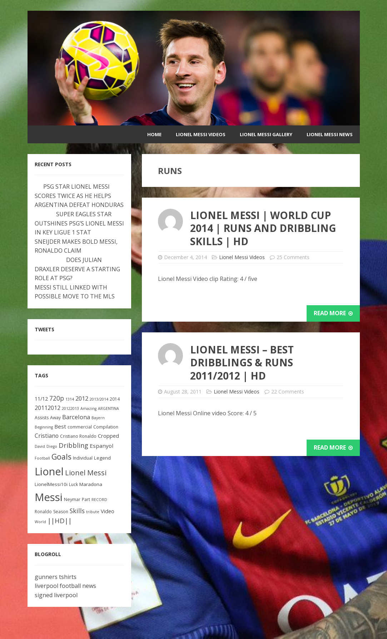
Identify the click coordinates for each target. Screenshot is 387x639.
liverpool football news (65, 586)
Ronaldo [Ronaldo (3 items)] (43, 512)
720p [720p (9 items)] (56, 398)
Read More (333, 313)
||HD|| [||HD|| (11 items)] (60, 520)
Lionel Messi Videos (200, 134)
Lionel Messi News (330, 134)
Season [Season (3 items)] (60, 512)
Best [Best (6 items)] (60, 426)
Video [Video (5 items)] (107, 511)
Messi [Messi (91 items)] (49, 497)
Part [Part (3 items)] (86, 499)
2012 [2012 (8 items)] (81, 398)
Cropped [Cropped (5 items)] (108, 435)
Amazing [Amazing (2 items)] (88, 408)
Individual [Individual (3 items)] (83, 458)
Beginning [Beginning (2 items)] (44, 427)
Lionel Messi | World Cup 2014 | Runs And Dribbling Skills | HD (263, 228)
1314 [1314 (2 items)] (69, 399)
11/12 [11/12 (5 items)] (41, 398)
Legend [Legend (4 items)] (102, 458)
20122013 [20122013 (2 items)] (70, 408)
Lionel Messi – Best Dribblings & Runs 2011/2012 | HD (242, 362)
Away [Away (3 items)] (55, 418)
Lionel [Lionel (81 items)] (49, 471)
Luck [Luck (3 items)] (73, 484)
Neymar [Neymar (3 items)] (72, 499)
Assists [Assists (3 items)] (42, 418)
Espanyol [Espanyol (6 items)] (101, 445)
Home (154, 134)
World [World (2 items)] (40, 521)
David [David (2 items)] (40, 446)
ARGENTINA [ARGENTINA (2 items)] (108, 408)
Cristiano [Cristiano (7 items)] (47, 436)
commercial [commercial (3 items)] (80, 427)
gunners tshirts (55, 577)
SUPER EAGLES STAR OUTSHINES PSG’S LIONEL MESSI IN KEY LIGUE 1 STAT (79, 223)
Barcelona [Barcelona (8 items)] (76, 417)
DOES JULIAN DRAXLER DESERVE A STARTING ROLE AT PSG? (77, 269)
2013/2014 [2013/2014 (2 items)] (99, 399)
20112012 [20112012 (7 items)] (47, 408)
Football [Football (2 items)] (42, 458)
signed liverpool (56, 595)
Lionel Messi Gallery (266, 134)
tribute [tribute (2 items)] (92, 511)
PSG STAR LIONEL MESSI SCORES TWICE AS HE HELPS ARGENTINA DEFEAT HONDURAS (79, 196)
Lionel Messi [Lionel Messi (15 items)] (85, 472)
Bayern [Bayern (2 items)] (98, 417)
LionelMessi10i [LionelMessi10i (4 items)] (51, 484)
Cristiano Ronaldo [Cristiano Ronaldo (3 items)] (78, 436)
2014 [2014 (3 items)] (115, 399)
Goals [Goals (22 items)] (61, 456)
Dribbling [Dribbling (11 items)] (73, 445)
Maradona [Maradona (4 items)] (90, 484)
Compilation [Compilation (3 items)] (105, 427)
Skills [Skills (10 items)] (77, 510)
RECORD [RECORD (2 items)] (99, 499)
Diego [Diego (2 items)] (51, 446)
